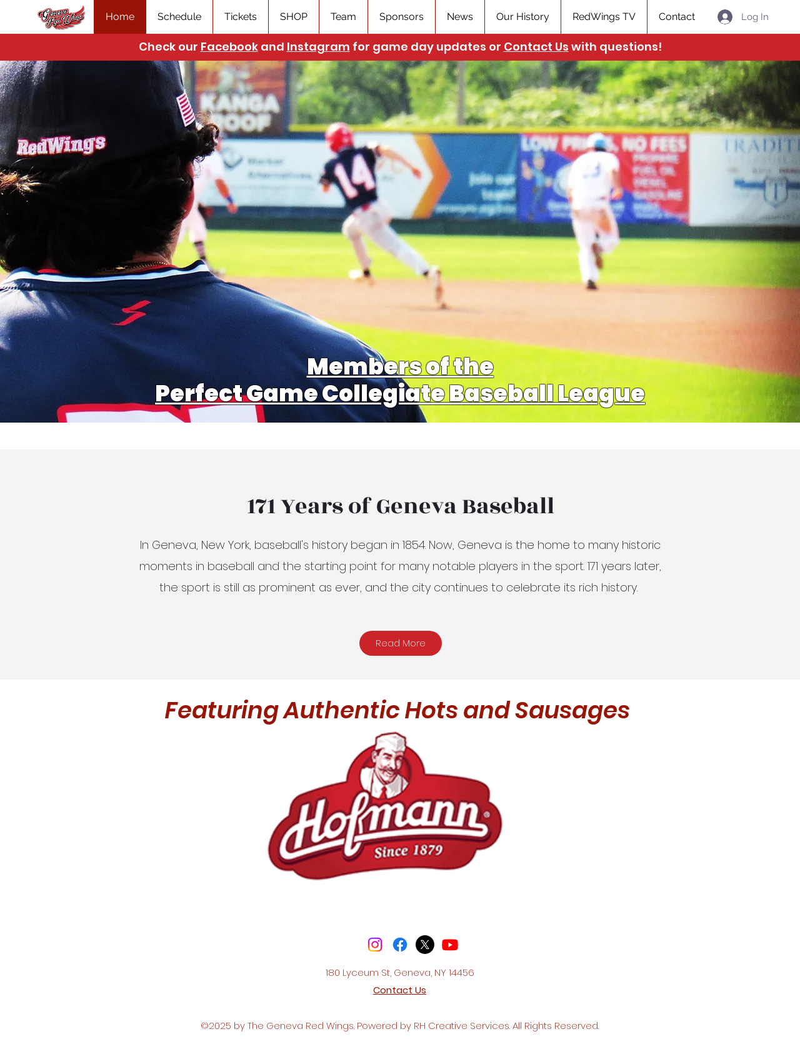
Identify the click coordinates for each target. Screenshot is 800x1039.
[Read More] (400, 643)
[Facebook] (400, 944)
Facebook (229, 46)
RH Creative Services (461, 1025)
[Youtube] (450, 944)
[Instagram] (375, 944)
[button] (240, 17)
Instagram (318, 46)
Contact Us (536, 46)
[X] (425, 944)
